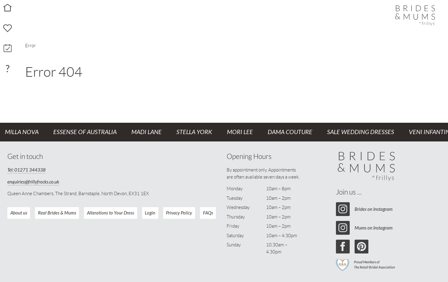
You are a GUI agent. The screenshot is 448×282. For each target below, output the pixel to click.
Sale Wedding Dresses (360, 132)
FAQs (208, 213)
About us (18, 213)
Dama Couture (290, 132)
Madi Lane (146, 132)
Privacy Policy (179, 213)
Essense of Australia (85, 132)
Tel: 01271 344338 (26, 170)
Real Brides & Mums (57, 213)
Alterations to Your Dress (110, 213)
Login (150, 213)
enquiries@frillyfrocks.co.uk (33, 182)
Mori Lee (240, 132)
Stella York (194, 132)
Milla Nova (22, 132)
